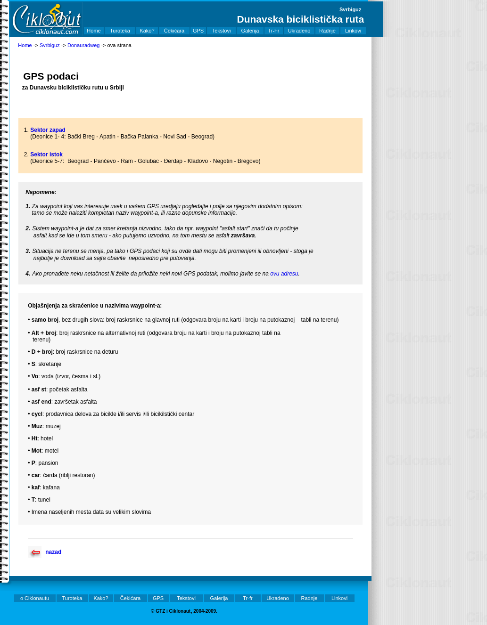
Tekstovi (221, 30)
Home (93, 30)
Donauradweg (83, 45)
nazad (53, 552)
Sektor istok (46, 154)
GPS (198, 30)
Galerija (250, 30)
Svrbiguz (50, 45)
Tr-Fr (273, 30)
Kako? (147, 30)
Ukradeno (299, 30)
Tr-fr (247, 598)
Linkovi (353, 30)
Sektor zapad (48, 130)
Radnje (327, 30)
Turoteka (120, 30)
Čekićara (174, 30)
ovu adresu (284, 273)
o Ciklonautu (34, 598)
